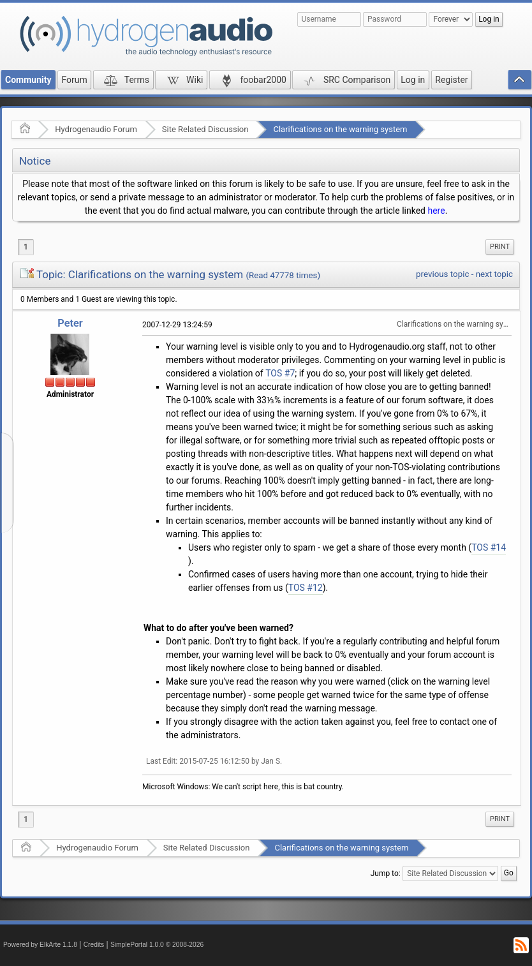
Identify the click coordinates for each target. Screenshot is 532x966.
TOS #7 (280, 373)
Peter (69, 323)
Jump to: (386, 873)
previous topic (442, 274)
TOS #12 (305, 588)
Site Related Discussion (205, 129)
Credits (94, 944)
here (436, 210)
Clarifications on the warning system (340, 129)
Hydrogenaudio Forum (96, 129)
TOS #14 (488, 547)
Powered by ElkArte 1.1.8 (40, 944)
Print (500, 246)
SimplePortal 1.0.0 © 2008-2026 (156, 944)
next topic (494, 274)
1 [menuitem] (26, 246)
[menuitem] (499, 247)
